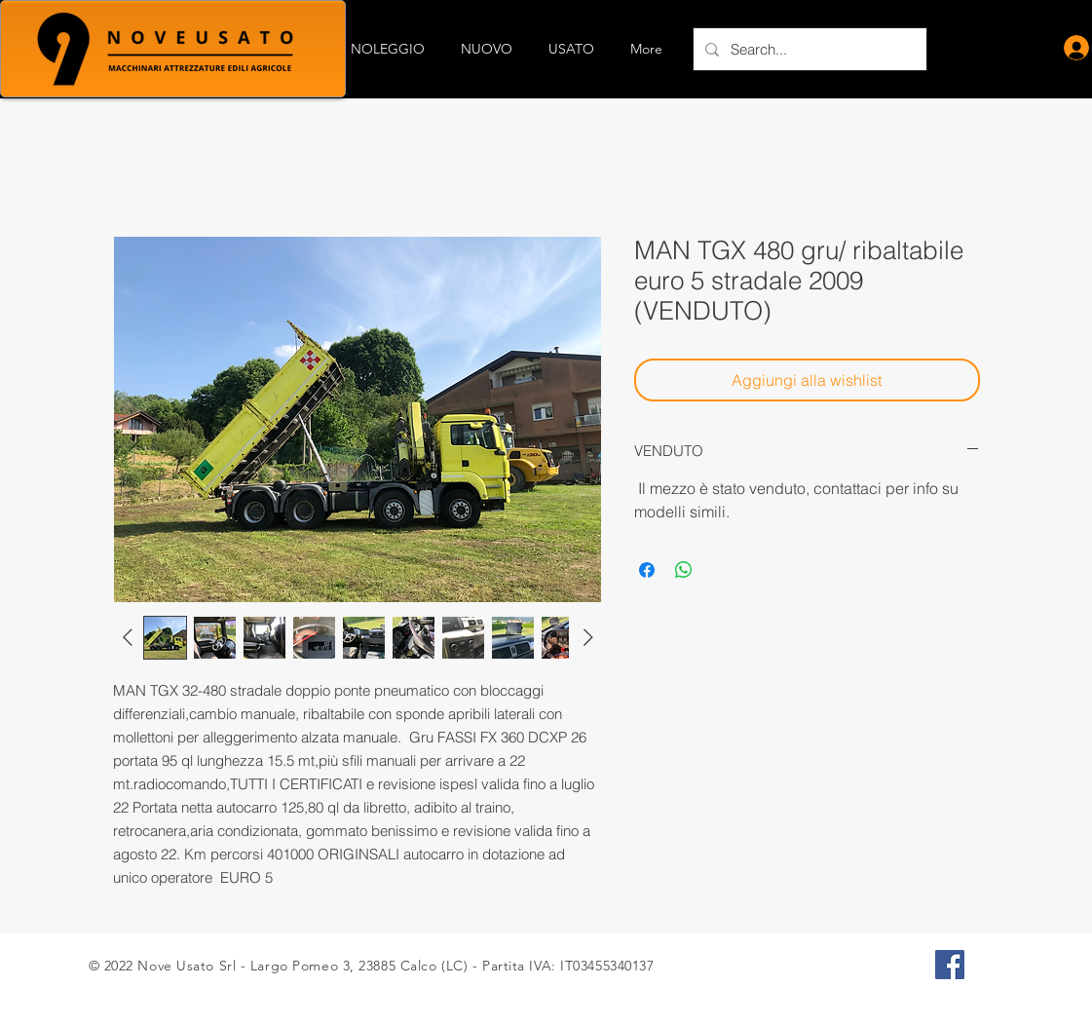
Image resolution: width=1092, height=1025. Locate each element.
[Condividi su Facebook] (647, 570)
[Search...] (808, 49)
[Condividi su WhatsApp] (684, 570)
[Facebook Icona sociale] (949, 964)
